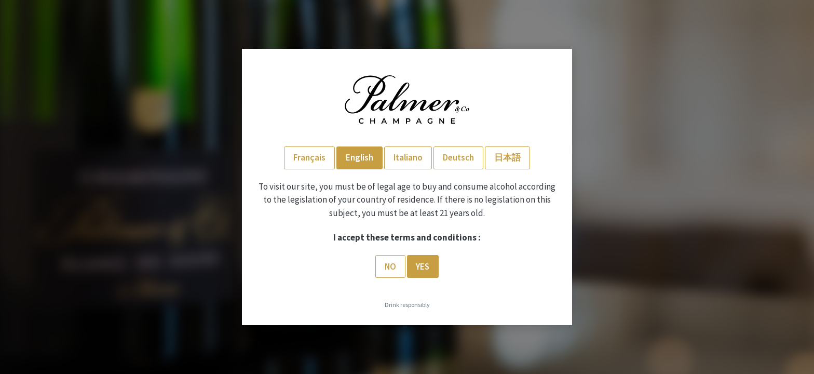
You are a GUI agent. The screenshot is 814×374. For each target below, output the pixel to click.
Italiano (408, 157)
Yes (422, 266)
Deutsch (458, 157)
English (359, 157)
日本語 (507, 157)
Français (309, 157)
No (390, 266)
